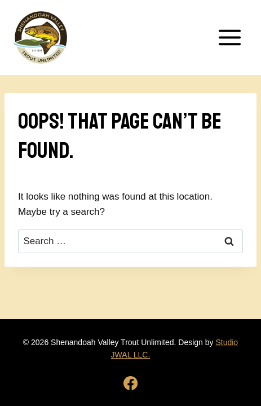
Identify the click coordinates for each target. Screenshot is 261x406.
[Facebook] (130, 383)
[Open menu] (229, 37)
